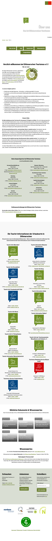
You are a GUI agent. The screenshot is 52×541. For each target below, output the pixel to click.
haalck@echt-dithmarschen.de (14, 170)
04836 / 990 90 (15, 305)
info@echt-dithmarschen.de (8, 484)
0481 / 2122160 (41, 309)
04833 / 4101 (40, 355)
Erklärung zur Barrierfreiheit (33, 530)
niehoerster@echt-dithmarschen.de (40, 192)
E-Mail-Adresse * (40, 483)
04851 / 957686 (15, 329)
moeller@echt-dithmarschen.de (41, 177)
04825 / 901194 (41, 286)
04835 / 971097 (15, 259)
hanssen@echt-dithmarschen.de (14, 188)
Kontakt (25, 530)
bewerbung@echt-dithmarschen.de (13, 212)
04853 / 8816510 (14, 352)
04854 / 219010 (15, 396)
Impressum (13, 530)
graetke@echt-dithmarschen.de (41, 185)
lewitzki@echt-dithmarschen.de (15, 195)
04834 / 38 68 (41, 264)
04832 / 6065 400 (41, 329)
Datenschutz (20, 530)
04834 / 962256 (14, 374)
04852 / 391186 (15, 285)
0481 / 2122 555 (8, 483)
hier (46, 496)
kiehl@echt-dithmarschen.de (14, 180)
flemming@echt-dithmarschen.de (40, 170)
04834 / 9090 (41, 377)
